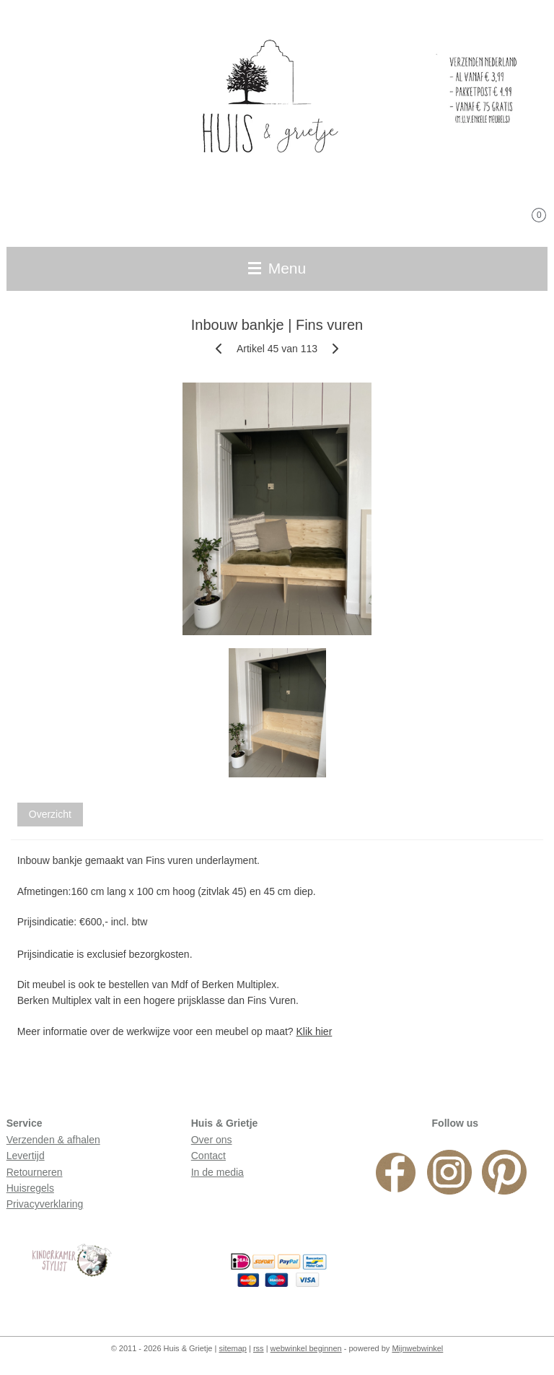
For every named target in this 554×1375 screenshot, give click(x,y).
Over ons (211, 1139)
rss (258, 1348)
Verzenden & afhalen (53, 1139)
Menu (277, 268)
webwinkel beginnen (306, 1348)
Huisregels (30, 1188)
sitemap (233, 1348)
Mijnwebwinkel (417, 1348)
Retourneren (34, 1172)
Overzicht (50, 814)
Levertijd (25, 1155)
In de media (217, 1172)
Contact (208, 1155)
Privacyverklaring (45, 1204)
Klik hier (314, 1031)
